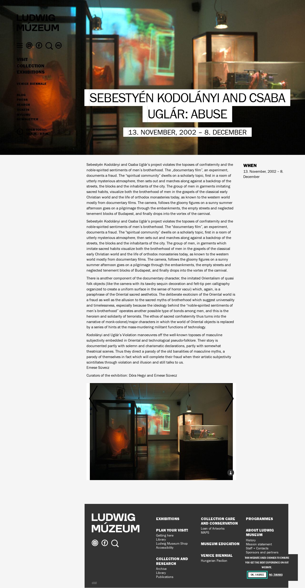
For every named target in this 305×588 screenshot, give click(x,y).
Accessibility (164, 548)
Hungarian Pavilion (214, 561)
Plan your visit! (172, 530)
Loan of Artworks (213, 529)
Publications (164, 577)
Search (23, 110)
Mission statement (259, 544)
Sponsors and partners (262, 552)
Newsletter (27, 125)
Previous (111, 424)
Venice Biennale (31, 89)
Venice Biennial (217, 555)
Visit (22, 65)
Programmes (259, 518)
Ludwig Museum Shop (172, 544)
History (251, 540)
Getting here (164, 535)
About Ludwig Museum (260, 532)
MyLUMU (23, 120)
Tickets (23, 115)
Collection (30, 72)
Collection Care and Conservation (219, 521)
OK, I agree (257, 574)
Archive (161, 569)
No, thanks (275, 574)
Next (211, 424)
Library (161, 539)
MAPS (205, 533)
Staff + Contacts (257, 548)
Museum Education (220, 543)
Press (22, 106)
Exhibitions (31, 78)
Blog (21, 101)
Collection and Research (172, 561)
